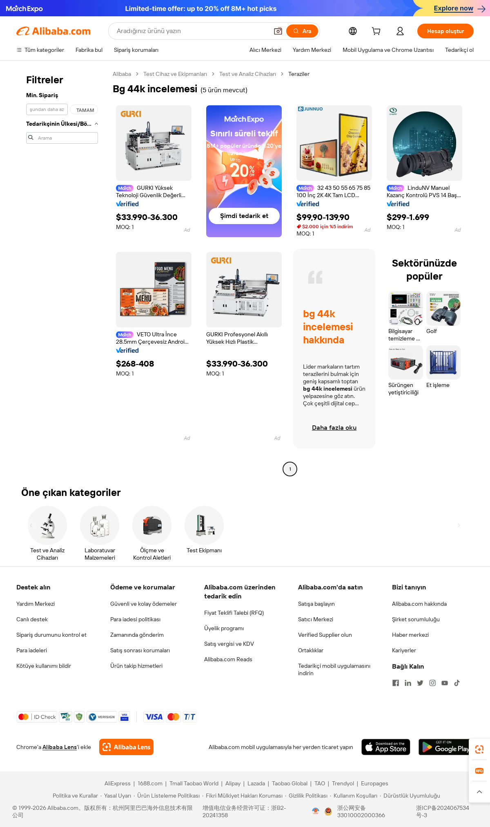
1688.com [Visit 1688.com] (150, 783)
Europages (374, 783)
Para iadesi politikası (135, 619)
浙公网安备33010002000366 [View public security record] (361, 811)
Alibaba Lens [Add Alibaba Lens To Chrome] (59, 747)
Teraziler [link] (299, 74)
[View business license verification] (315, 811)
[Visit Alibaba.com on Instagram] (432, 683)
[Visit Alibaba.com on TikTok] (457, 683)
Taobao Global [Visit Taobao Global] (289, 783)
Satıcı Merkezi (315, 619)
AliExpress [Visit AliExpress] (118, 783)
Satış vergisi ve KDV (229, 643)
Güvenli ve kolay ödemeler (143, 603)
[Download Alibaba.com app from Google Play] (446, 747)
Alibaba (122, 74)
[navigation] (62, 272)
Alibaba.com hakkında (419, 603)
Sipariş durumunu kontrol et (51, 634)
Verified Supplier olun (325, 634)
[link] (479, 749)
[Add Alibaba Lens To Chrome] (126, 747)
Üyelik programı (224, 628)
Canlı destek (32, 619)
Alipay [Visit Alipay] (233, 783)
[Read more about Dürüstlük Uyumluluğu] (410, 795)
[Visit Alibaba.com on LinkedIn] (408, 683)
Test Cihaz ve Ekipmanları (175, 74)
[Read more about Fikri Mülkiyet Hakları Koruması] (242, 795)
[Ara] (302, 31)
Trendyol (343, 783)
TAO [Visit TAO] (319, 783)
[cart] (378, 32)
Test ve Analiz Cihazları (247, 74)
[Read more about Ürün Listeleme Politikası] (167, 795)
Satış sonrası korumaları (140, 650)
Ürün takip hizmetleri (136, 665)
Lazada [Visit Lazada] (256, 783)
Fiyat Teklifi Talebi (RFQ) (234, 612)
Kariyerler (404, 650)
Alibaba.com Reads (228, 659)
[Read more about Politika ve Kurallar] (74, 795)
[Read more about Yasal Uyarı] (115, 795)
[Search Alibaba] (192, 31)
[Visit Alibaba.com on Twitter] (420, 683)
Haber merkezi (410, 634)
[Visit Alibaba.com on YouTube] (444, 683)
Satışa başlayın (316, 603)
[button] (278, 31)
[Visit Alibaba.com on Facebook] (395, 683)
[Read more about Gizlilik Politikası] (306, 795)
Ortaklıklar (310, 650)
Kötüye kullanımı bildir (43, 665)
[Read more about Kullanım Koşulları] (353, 795)
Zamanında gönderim (137, 634)
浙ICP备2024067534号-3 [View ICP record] (442, 811)
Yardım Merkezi (35, 603)
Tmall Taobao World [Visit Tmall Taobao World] (193, 783)
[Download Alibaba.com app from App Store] (385, 747)
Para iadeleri (31, 650)
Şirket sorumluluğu (416, 619)
